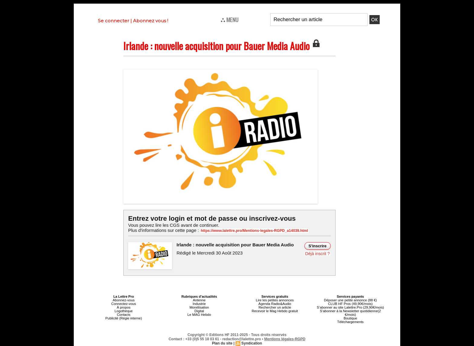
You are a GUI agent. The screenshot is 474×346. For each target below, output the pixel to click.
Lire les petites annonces (274, 300)
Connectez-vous (124, 304)
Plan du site (222, 343)
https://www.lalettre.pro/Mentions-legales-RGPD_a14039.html (253, 231)
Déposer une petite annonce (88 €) (350, 300)
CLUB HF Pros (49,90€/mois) (350, 304)
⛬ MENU (230, 19)
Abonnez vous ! (150, 21)
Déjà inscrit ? (317, 253)
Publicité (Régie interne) (123, 318)
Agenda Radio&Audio (275, 304)
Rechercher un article (275, 307)
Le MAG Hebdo (199, 314)
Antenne (199, 300)
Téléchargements (350, 322)
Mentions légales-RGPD (285, 339)
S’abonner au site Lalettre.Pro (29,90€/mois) (350, 307)
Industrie (199, 304)
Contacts (123, 314)
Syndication (251, 343)
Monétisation (199, 307)
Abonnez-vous (123, 300)
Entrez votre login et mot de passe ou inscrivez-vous (211, 218)
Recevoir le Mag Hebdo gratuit (274, 311)
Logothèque (123, 311)
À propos (123, 307)
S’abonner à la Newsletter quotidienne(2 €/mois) (350, 312)
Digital (199, 311)
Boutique (350, 318)
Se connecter (113, 21)
